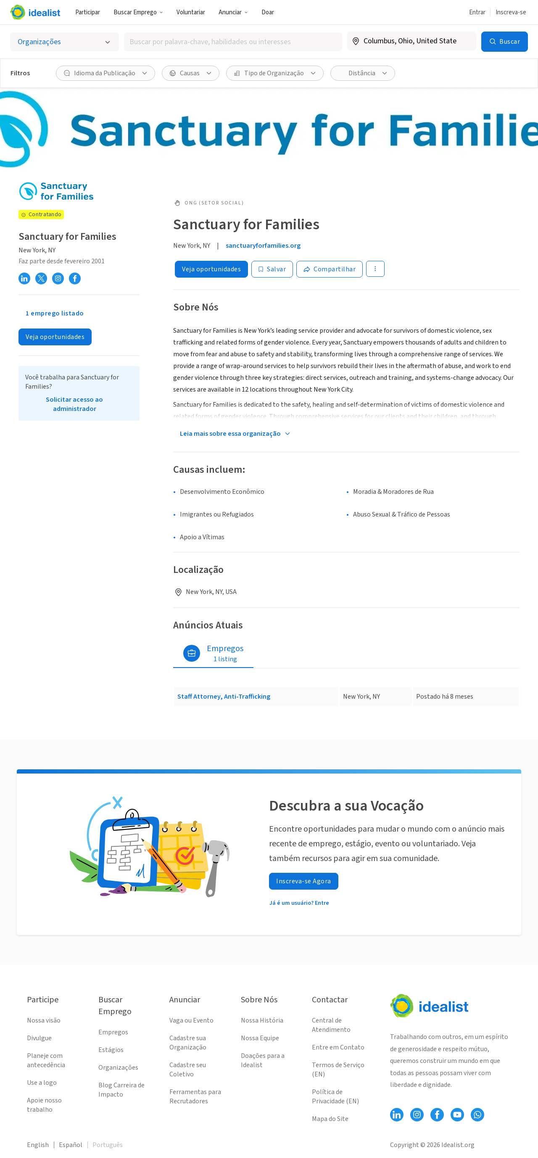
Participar (87, 12)
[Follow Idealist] (397, 1114)
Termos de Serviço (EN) (338, 1069)
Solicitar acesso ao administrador (74, 404)
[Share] (329, 269)
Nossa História (262, 1020)
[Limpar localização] (464, 41)
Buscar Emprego (138, 12)
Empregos (113, 1032)
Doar (267, 12)
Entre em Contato (338, 1047)
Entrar (477, 12)
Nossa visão (44, 1020)
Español (70, 1145)
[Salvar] (272, 269)
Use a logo (42, 1082)
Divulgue (39, 1038)
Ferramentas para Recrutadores (195, 1096)
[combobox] (232, 42)
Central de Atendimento (331, 1025)
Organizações (118, 1067)
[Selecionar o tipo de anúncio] (64, 41)
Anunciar (233, 12)
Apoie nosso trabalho (44, 1105)
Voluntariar (191, 12)
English (38, 1145)
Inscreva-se (511, 12)
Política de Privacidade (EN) (335, 1096)
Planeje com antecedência (46, 1060)
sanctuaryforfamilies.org (263, 245)
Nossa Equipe (260, 1038)
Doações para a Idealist (263, 1060)
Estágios (111, 1050)
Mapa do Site (330, 1119)
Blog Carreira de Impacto (121, 1090)
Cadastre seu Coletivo (187, 1069)
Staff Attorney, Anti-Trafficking (223, 696)
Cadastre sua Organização (187, 1042)
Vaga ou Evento (191, 1020)
